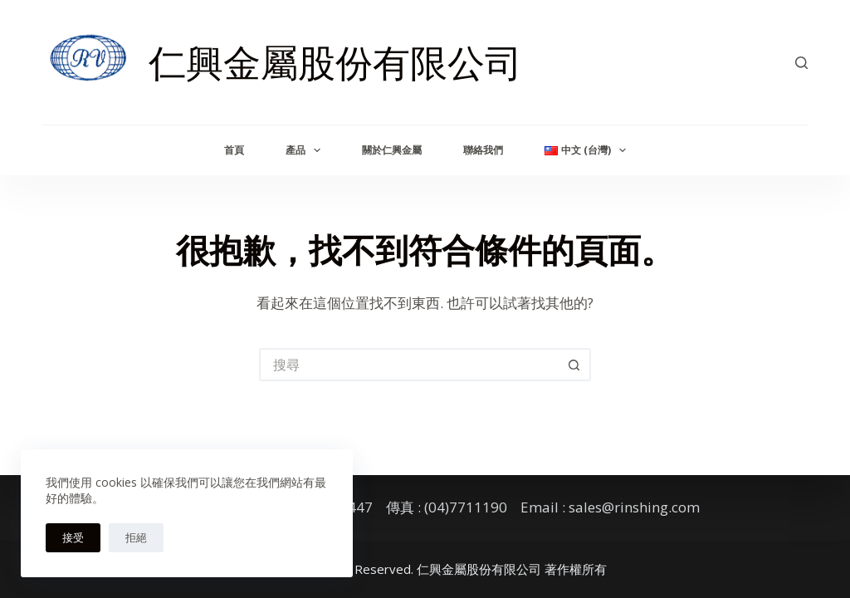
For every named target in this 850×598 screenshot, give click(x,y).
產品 (306, 150)
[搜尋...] (408, 364)
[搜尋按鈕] (574, 364)
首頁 (234, 150)
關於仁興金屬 (392, 150)
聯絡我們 (483, 150)
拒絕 (136, 537)
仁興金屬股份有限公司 (335, 62)
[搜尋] (801, 62)
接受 (73, 537)
